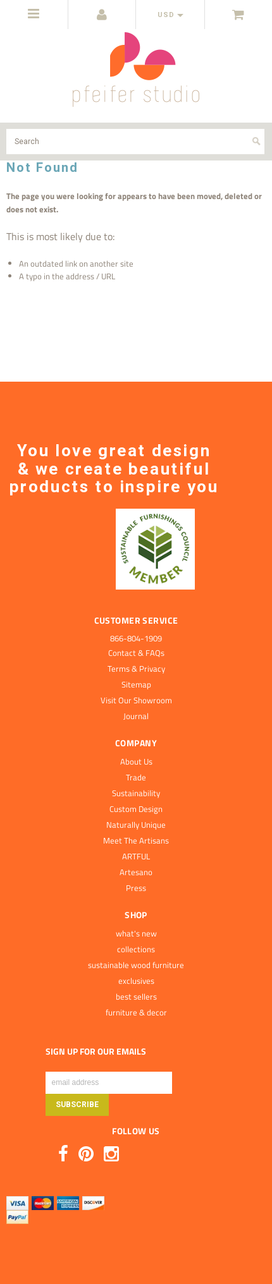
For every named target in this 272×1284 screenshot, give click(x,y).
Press (136, 887)
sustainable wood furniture (136, 965)
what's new (136, 933)
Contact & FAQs (136, 652)
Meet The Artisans (136, 840)
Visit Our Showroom (136, 700)
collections (136, 949)
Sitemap (136, 684)
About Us (136, 761)
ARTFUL (136, 856)
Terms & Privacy (136, 668)
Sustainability (136, 793)
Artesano (136, 872)
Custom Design (136, 808)
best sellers (136, 996)
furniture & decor (136, 1012)
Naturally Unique (136, 824)
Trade (136, 777)
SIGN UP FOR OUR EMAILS (96, 1051)
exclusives (136, 980)
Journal (136, 716)
